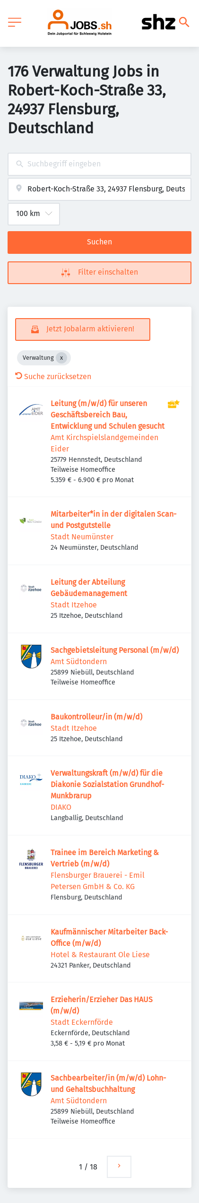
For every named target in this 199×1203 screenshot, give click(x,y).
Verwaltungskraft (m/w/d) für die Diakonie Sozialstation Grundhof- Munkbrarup (107, 784)
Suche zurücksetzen (53, 376)
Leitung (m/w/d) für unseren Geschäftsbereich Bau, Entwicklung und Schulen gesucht (107, 415)
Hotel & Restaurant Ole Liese (100, 954)
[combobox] (99, 164)
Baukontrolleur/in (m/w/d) (96, 716)
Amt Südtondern (79, 661)
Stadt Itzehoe (74, 604)
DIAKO (61, 807)
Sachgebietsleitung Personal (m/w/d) (115, 650)
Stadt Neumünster (82, 536)
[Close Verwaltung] (61, 357)
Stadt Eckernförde (82, 1022)
